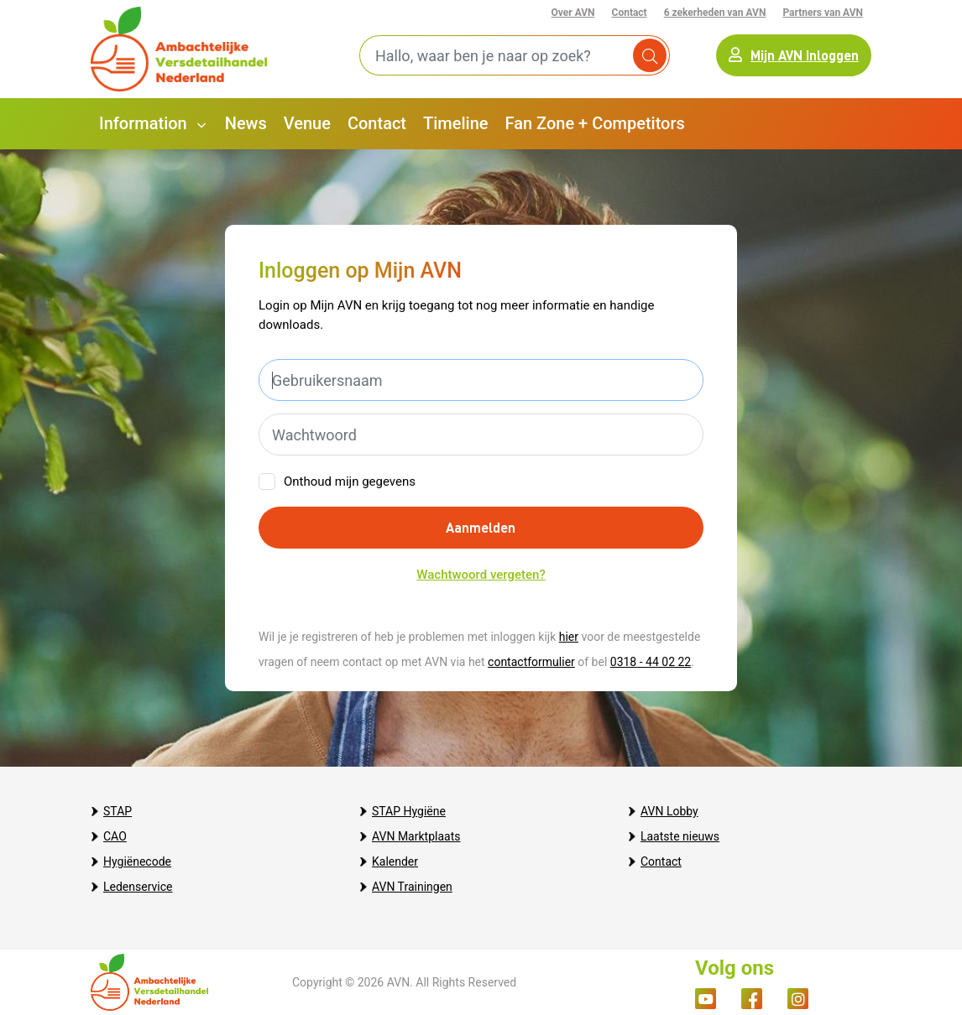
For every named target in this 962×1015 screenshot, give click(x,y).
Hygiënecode (137, 861)
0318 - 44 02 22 (650, 662)
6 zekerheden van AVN (715, 12)
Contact (629, 12)
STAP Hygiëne (409, 811)
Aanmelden (480, 527)
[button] (154, 123)
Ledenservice (137, 886)
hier (568, 636)
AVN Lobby (669, 811)
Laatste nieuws (679, 836)
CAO (115, 836)
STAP (117, 811)
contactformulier (531, 662)
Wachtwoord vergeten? (480, 574)
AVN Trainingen (412, 886)
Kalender (395, 861)
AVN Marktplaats (416, 836)
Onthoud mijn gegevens (350, 481)
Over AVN (573, 12)
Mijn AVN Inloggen (794, 55)
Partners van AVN (822, 12)
